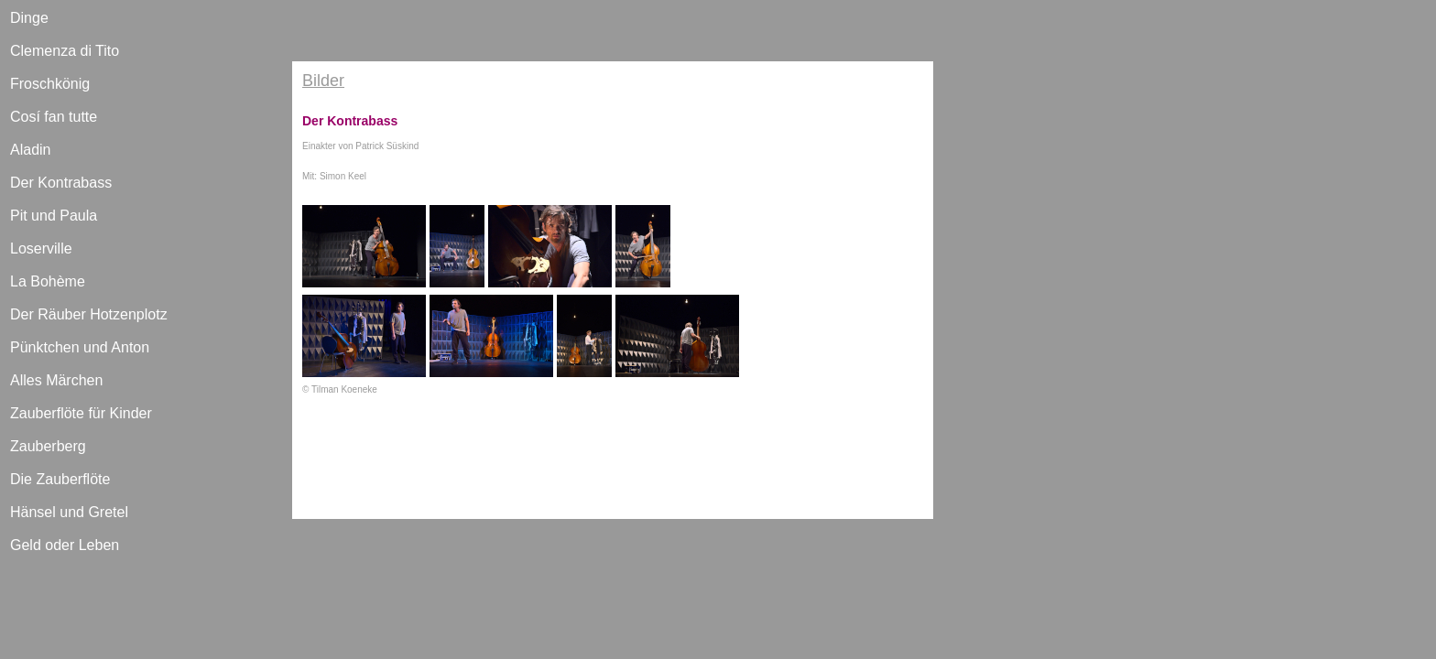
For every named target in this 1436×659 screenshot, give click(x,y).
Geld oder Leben (64, 545)
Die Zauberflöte (60, 479)
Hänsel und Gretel (69, 512)
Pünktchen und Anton (79, 347)
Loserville (41, 248)
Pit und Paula (53, 215)
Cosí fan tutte (53, 116)
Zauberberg (48, 446)
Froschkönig (50, 84)
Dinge (29, 18)
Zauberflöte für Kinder (81, 413)
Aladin (30, 149)
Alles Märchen (56, 380)
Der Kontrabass (61, 182)
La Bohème (47, 281)
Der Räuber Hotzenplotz (89, 314)
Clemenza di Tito (64, 51)
